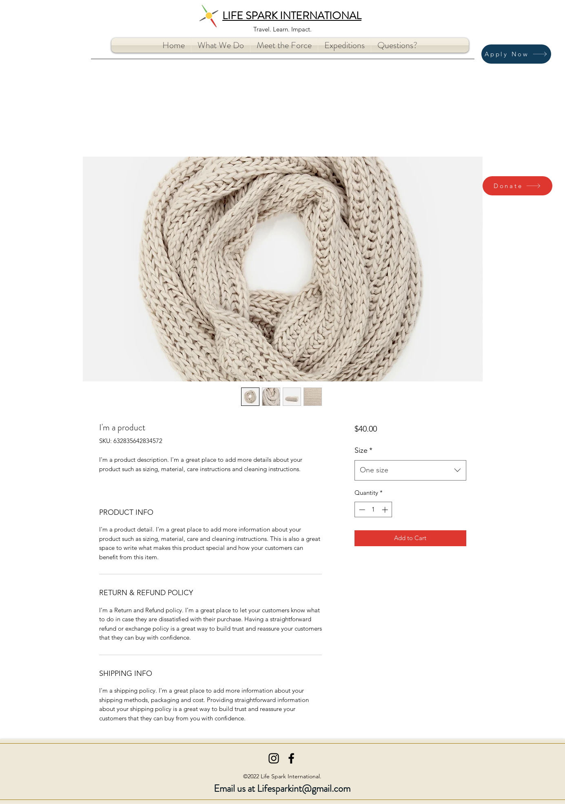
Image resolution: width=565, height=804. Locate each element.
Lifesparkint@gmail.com (303, 788)
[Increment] (385, 509)
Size (363, 450)
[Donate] (517, 185)
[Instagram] (274, 758)
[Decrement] (361, 509)
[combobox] (410, 470)
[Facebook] (291, 758)
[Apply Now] (516, 54)
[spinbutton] (373, 509)
